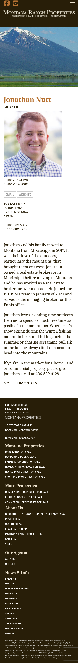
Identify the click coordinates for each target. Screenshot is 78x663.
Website (25, 194)
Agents (10, 558)
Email (9, 194)
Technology (13, 623)
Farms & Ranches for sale (22, 461)
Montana (11, 598)
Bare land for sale (18, 451)
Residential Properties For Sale (26, 492)
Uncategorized (15, 628)
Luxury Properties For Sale (24, 497)
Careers (10, 538)
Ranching (11, 603)
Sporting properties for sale (25, 476)
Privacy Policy (52, 658)
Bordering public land (20, 456)
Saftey (9, 613)
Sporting (11, 618)
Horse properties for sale (23, 471)
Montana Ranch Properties (23, 533)
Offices (10, 563)
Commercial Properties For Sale (26, 502)
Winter (10, 633)
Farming (10, 578)
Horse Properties (17, 588)
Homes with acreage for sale (25, 466)
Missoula (11, 593)
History (10, 583)
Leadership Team (16, 528)
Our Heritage (14, 523)
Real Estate (13, 608)
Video (8, 543)
